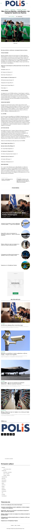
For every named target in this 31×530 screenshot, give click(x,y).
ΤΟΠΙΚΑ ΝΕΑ (12, 9)
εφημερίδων (11, 458)
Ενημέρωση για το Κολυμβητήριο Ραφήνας (9, 265)
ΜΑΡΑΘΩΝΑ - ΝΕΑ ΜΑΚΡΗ (21, 9)
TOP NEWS (3, 323)
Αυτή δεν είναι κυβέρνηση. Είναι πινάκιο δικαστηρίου (14, 214)
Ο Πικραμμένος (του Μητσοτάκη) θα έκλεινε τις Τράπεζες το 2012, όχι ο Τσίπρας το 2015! (10, 255)
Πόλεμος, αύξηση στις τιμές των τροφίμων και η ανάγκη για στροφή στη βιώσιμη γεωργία (10, 245)
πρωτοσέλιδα (7, 458)
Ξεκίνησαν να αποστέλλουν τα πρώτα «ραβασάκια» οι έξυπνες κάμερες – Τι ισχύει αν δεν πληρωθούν (10, 224)
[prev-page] (26, 196)
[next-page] (28, 196)
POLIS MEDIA (12, 16)
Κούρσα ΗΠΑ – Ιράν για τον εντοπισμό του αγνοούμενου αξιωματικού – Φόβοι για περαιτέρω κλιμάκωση (10, 234)
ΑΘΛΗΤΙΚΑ (7, 9)
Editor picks (3, 410)
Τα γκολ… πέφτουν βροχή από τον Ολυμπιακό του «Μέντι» (7, 180)
